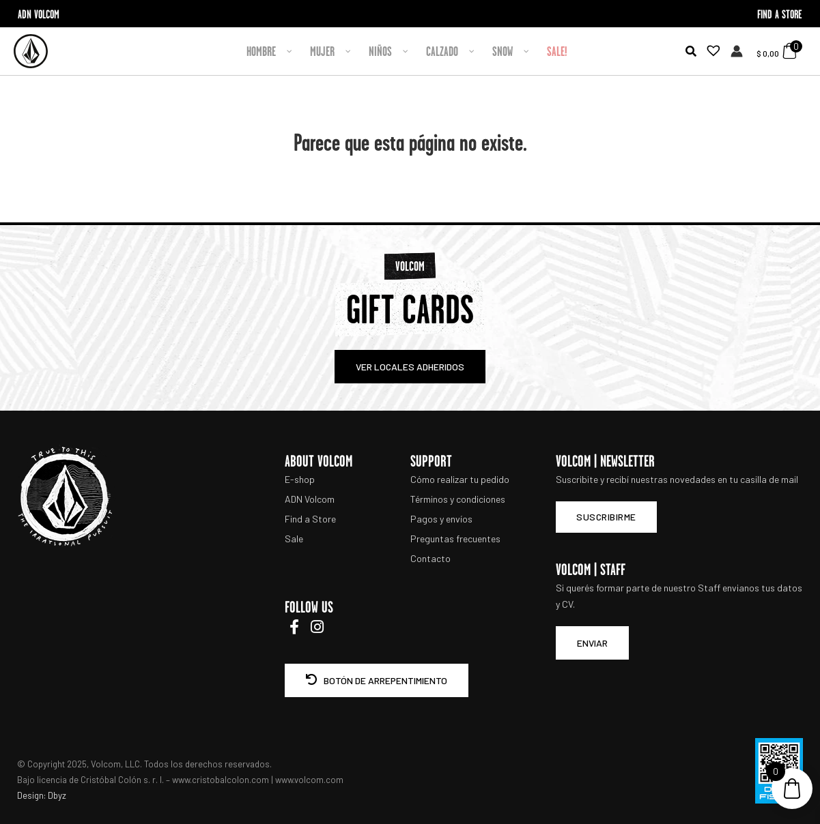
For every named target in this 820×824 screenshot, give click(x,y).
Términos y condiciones (457, 499)
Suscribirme (606, 517)
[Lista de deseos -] (709, 51)
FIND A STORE (779, 14)
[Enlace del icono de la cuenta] (737, 51)
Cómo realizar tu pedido (459, 479)
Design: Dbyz (41, 795)
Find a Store (310, 519)
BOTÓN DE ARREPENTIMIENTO (376, 680)
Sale (294, 538)
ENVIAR (592, 643)
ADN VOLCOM (38, 14)
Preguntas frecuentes (455, 538)
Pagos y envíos (441, 519)
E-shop (300, 479)
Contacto (430, 558)
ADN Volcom (310, 499)
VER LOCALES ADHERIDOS (410, 366)
